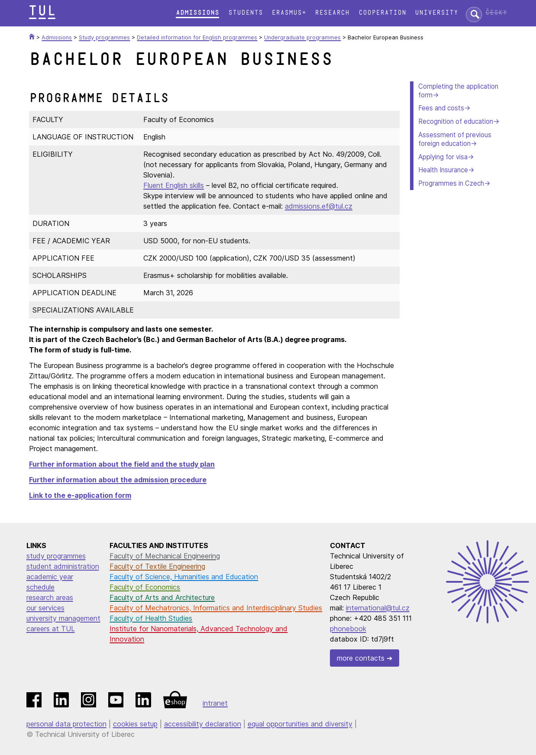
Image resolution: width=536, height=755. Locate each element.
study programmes (56, 556)
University (436, 13)
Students (245, 13)
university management (63, 618)
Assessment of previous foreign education (454, 139)
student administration (62, 566)
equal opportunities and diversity (300, 724)
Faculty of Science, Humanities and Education (184, 576)
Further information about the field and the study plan (122, 464)
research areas (49, 597)
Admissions (197, 13)
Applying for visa (443, 157)
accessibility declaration (202, 724)
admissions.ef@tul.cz (318, 206)
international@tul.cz (378, 607)
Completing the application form (458, 90)
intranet (215, 703)
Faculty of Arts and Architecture (162, 597)
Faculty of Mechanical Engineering (165, 556)
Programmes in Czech (451, 183)
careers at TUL (50, 628)
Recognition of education (455, 121)
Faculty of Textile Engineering (157, 566)
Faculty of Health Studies (151, 618)
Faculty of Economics (145, 587)
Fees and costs (441, 108)
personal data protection (66, 724)
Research (332, 13)
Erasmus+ (288, 13)
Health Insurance (443, 170)
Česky (496, 13)
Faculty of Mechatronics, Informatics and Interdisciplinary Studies (216, 607)
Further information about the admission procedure (118, 479)
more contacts (360, 658)
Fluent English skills (173, 185)
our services (45, 607)
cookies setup (135, 724)
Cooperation (382, 13)
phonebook (348, 628)
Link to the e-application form (80, 495)
